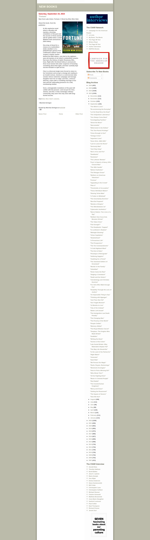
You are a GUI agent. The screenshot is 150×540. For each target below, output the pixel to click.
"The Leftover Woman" (98, 159)
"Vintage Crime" (95, 136)
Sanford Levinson (95, 501)
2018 (90, 431)
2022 (90, 420)
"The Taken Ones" (96, 222)
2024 (90, 91)
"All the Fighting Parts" (98, 376)
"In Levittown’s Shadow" (98, 230)
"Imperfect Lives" (96, 138)
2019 (90, 428)
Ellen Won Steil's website (50, 99)
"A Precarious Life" (96, 240)
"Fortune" (43, 16)
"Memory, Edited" (96, 326)
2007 (90, 460)
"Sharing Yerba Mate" (97, 193)
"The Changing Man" (97, 318)
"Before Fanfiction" (96, 170)
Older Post (79, 114)
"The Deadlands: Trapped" (99, 227)
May (92, 407)
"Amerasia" (94, 357)
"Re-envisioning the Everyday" (100, 109)
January (93, 418)
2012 (90, 447)
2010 (90, 452)
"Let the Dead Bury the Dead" (100, 112)
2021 (90, 423)
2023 (90, 93)
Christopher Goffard (95, 490)
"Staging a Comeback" (97, 274)
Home (61, 114)
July (92, 402)
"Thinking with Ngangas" (98, 297)
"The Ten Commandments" (99, 246)
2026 (90, 85)
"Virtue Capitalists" (96, 235)
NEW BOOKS (48, 6)
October (93, 101)
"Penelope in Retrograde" (98, 254)
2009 (90, 455)
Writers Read (93, 42)
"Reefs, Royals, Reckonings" (100, 365)
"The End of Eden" (96, 251)
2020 (90, 426)
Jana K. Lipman (94, 474)
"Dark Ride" (94, 360)
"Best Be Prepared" (96, 201)
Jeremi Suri (93, 510)
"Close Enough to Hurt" (98, 133)
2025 (90, 88)
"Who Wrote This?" (96, 373)
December (94, 96)
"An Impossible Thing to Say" (100, 295)
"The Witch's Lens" (96, 106)
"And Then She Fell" (97, 300)
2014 (90, 442)
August (93, 399)
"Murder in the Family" (97, 266)
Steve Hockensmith (95, 483)
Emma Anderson (94, 481)
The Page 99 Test (94, 40)
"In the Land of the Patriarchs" (100, 352)
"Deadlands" (94, 154)
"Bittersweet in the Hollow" (99, 128)
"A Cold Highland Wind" (98, 248)
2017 (90, 434)
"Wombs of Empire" (97, 204)
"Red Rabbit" (94, 381)
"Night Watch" (95, 354)
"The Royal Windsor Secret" (99, 329)
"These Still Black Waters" (99, 191)
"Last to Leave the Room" (99, 144)
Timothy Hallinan (94, 469)
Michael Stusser (94, 492)
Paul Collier (93, 503)
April (92, 410)
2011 (90, 450)
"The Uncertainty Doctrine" (99, 199)
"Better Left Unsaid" (97, 310)
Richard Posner (94, 508)
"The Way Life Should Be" (99, 349)
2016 (90, 436)
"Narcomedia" (95, 125)
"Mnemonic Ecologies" (98, 368)
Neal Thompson (94, 506)
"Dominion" (94, 157)
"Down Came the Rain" (98, 272)
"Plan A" (93, 185)
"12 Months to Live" (96, 305)
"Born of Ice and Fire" (97, 152)
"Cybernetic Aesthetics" (98, 209)
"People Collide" (95, 323)
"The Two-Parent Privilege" (99, 130)
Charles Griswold (95, 494)
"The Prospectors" (96, 243)
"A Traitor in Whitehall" (98, 196)
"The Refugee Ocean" (97, 172)
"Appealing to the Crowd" (98, 183)
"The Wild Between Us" (98, 207)
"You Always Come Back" (98, 117)
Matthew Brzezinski (95, 497)
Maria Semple (93, 476)
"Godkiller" (94, 336)
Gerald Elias (93, 467)
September (94, 104)
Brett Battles (93, 471)
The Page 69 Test (94, 44)
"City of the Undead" (97, 308)
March (92, 412)
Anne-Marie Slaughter (96, 499)
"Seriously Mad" (95, 146)
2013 (90, 444)
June (92, 404)
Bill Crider (92, 485)
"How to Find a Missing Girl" (99, 370)
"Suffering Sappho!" (97, 256)
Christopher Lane (95, 487)
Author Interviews (95, 46)
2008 (90, 458)
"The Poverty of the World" (99, 321)
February (93, 415)
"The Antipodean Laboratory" (100, 114)
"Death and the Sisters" (98, 277)
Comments (92, 78)
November (94, 98)
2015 (90, 439)
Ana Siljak (92, 478)
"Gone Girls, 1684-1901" (98, 141)
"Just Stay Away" (96, 149)
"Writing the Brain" (96, 339)
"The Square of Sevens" (98, 394)
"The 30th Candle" (96, 167)
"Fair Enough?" (95, 224)
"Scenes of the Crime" (97, 342)
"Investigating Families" (98, 120)
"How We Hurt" (95, 397)
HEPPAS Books (94, 49)
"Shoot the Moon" (96, 122)
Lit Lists (91, 35)
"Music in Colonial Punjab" (99, 378)
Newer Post (42, 114)
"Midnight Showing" (97, 232)
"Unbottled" (94, 269)
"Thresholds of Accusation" (99, 188)
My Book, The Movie (96, 37)
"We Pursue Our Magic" (98, 362)
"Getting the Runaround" (98, 391)
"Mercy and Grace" (96, 389)
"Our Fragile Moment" (97, 302)
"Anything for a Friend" (98, 259)
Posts (90, 75)
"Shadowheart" (95, 238)
